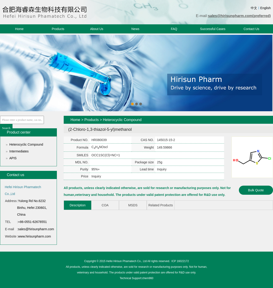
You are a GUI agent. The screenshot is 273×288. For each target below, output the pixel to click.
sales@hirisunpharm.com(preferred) (239, 16)
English (265, 8)
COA (105, 205)
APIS (13, 158)
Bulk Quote (256, 190)
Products (58, 29)
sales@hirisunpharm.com (36, 229)
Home (19, 29)
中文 (254, 8)
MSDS (132, 205)
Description (78, 205)
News (135, 29)
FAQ (174, 29)
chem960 (147, 278)
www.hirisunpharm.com (34, 236)
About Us (96, 29)
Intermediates (19, 151)
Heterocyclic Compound (26, 144)
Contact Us (251, 29)
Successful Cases (212, 29)
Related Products (160, 205)
